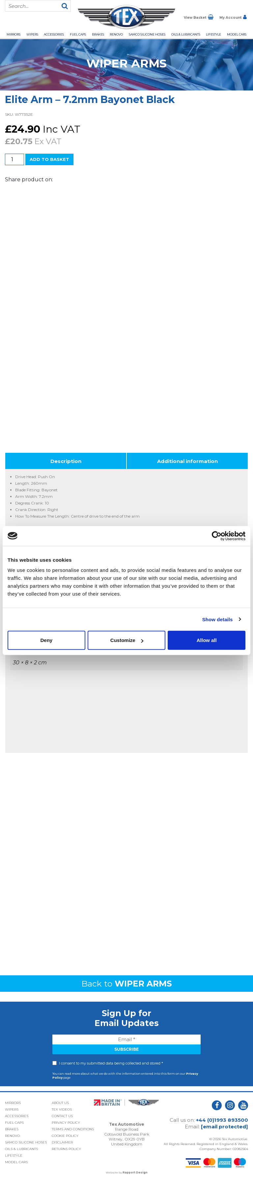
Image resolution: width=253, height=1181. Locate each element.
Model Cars (236, 34)
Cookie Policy (65, 1136)
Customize (126, 640)
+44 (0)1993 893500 (222, 1120)
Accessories (54, 34)
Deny (46, 640)
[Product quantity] (14, 159)
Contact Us (62, 1116)
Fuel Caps (78, 34)
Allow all (207, 640)
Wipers (32, 34)
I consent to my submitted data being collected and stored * (111, 1063)
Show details (217, 619)
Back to (126, 983)
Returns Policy (66, 1149)
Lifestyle (213, 34)
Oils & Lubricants (185, 34)
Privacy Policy (66, 1122)
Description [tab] (65, 461)
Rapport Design (135, 1172)
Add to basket (49, 159)
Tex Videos (62, 1109)
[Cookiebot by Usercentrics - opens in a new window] (216, 536)
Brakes (98, 34)
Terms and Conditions (73, 1129)
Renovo (116, 34)
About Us (60, 1103)
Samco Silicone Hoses (147, 34)
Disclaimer (62, 1142)
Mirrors (13, 34)
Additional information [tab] (187, 461)
